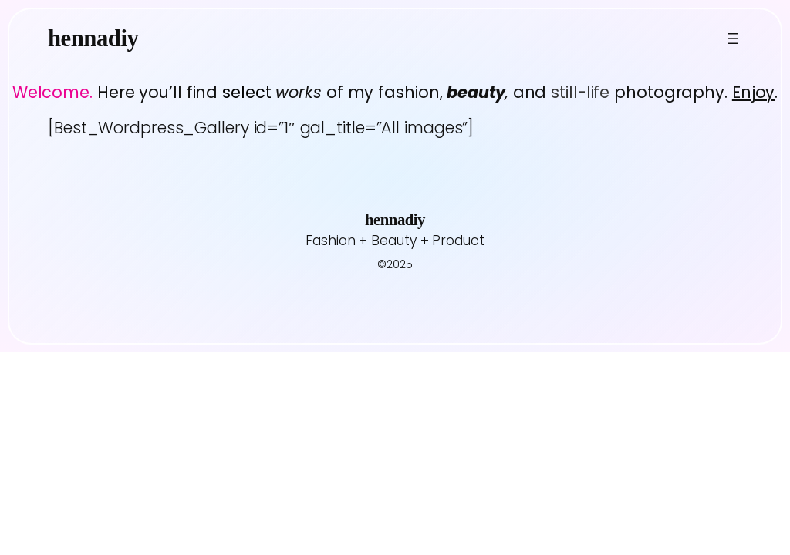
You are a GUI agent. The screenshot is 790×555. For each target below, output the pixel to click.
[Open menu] (733, 38)
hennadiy (93, 38)
